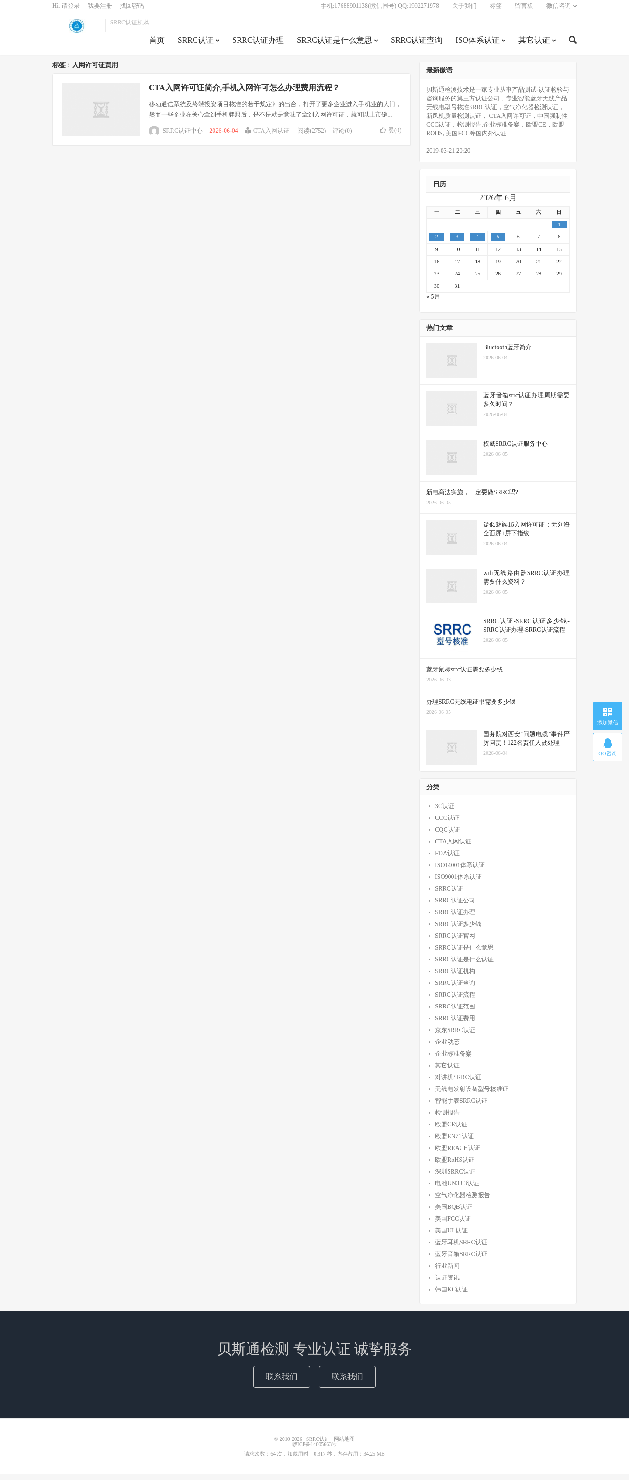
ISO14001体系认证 (460, 871)
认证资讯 (447, 1284)
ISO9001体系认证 (458, 883)
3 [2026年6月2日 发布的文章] (457, 243)
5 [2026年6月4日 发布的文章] (498, 243)
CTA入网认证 (267, 137)
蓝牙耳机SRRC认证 (461, 1249)
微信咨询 (558, 11)
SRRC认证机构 (455, 977)
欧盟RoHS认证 (454, 1166)
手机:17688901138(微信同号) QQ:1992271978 (380, 11)
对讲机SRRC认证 (458, 1084)
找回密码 (132, 11)
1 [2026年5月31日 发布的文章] (559, 231)
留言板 (524, 11)
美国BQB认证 (453, 1213)
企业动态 (447, 1048)
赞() (390, 136)
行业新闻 (447, 1272)
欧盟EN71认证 (454, 1142)
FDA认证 (447, 860)
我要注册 (100, 11)
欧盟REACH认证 (457, 1154)
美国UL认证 (451, 1237)
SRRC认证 (76, 31)
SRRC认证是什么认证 (464, 966)
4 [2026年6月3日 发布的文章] (477, 243)
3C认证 (444, 812)
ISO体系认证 (478, 45)
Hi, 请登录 (66, 11)
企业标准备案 (453, 1060)
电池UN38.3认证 (457, 1190)
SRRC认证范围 (455, 1013)
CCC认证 (447, 824)
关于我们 (464, 11)
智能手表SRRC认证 (461, 1107)
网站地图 (344, 1445)
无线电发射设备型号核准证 (471, 1095)
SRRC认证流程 (455, 1001)
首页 (157, 45)
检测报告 (447, 1119)
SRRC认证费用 (455, 1025)
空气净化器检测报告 (462, 1201)
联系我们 (281, 1382)
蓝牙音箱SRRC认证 (461, 1260)
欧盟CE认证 (451, 1131)
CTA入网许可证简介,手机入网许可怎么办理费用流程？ (244, 93)
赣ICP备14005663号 (314, 1450)
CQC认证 (447, 836)
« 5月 (433, 302)
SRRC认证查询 (416, 45)
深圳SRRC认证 (455, 1178)
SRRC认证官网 (455, 942)
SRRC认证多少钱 (458, 930)
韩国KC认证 (451, 1296)
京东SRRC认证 (455, 1036)
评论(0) (342, 137)
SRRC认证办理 (258, 45)
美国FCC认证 (453, 1225)
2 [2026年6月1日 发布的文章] (436, 243)
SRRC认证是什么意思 (334, 45)
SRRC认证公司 (455, 907)
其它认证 (534, 45)
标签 (496, 11)
